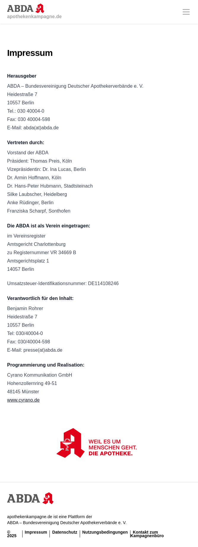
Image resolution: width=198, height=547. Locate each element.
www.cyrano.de (23, 400)
